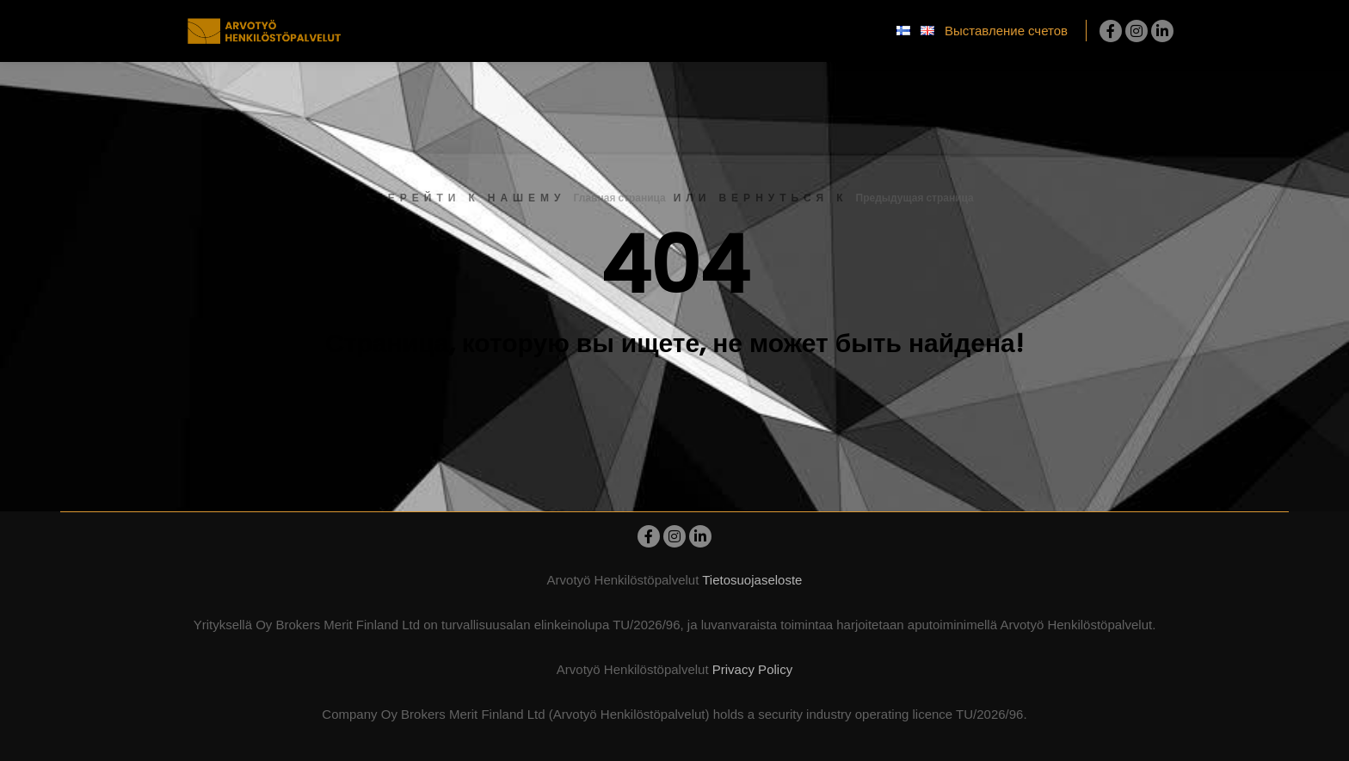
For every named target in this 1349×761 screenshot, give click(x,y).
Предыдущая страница (915, 197)
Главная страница (620, 197)
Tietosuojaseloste (752, 579)
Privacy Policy (752, 669)
